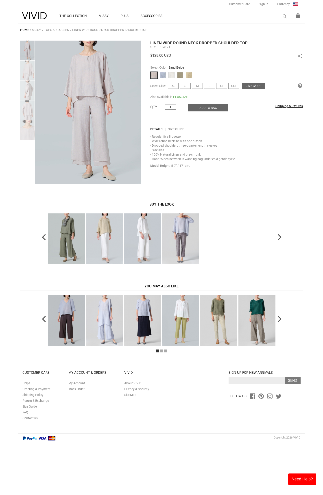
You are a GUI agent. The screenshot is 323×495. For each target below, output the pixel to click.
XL (222, 86)
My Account (76, 435)
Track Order (76, 441)
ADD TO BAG (208, 108)
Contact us (30, 470)
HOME (24, 30)
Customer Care (239, 4)
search (284, 16)
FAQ (25, 464)
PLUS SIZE (180, 97)
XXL (234, 86)
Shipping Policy (33, 446)
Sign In (263, 4)
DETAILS (156, 129)
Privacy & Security (136, 441)
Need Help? (302, 479)
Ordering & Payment (36, 441)
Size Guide (176, 129)
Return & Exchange (35, 452)
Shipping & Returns (289, 106)
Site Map (130, 446)
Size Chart (254, 86)
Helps (26, 435)
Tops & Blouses (56, 30)
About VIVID (132, 435)
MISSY (36, 30)
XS (173, 86)
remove (161, 107)
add (180, 107)
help (300, 85)
